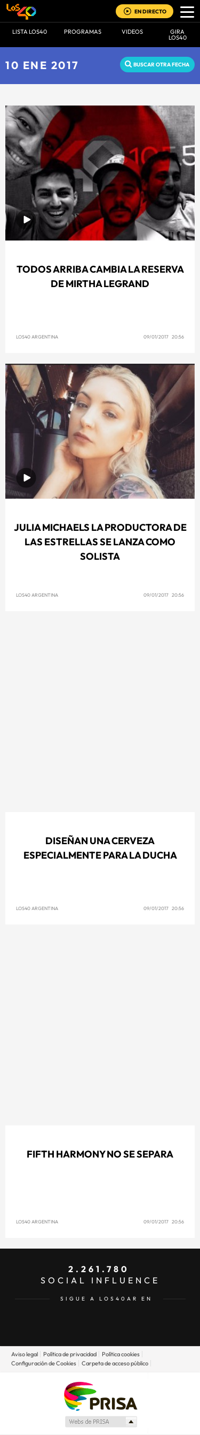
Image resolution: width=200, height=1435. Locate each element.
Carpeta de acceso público (115, 1363)
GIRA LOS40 (178, 34)
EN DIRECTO (150, 11)
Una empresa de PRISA (100, 1395)
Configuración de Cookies (43, 1363)
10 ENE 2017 (42, 65)
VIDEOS (132, 31)
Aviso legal (24, 1354)
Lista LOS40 (29, 31)
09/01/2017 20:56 (163, 337)
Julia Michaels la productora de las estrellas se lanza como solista (100, 541)
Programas (82, 31)
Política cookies (121, 1354)
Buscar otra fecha (161, 64)
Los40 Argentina (37, 337)
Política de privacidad (70, 1354)
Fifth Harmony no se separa (100, 1154)
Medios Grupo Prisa (100, 1421)
